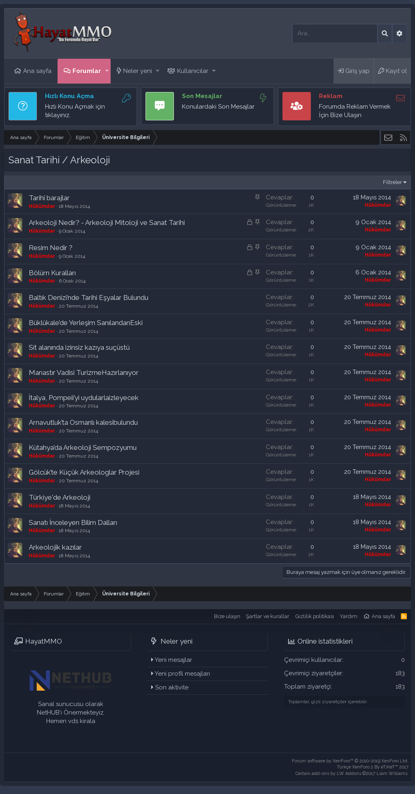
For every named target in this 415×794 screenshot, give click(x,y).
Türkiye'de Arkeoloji (59, 497)
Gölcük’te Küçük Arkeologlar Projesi (84, 472)
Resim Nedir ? (51, 248)
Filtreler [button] (392, 182)
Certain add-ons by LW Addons (352, 773)
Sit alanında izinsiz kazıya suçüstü (79, 347)
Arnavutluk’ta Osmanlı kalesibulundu (83, 422)
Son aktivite (171, 687)
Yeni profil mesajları (182, 673)
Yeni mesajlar (173, 659)
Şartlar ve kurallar (267, 616)
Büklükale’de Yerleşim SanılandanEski (86, 323)
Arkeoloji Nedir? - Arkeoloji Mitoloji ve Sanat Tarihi (107, 222)
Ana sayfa (37, 71)
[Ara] (335, 33)
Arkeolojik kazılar (55, 547)
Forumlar (87, 71)
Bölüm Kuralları (52, 273)
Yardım (348, 616)
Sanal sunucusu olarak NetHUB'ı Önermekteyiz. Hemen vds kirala (71, 712)
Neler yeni (137, 71)
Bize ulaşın (227, 616)
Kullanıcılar (192, 71)
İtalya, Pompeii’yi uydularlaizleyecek (84, 398)
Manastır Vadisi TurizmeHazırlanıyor (84, 372)
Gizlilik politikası (314, 616)
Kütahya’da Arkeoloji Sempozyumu (83, 447)
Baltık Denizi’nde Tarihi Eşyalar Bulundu (88, 297)
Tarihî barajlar (49, 198)
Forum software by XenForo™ (350, 761)
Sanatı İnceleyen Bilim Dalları (73, 522)
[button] (107, 71)
